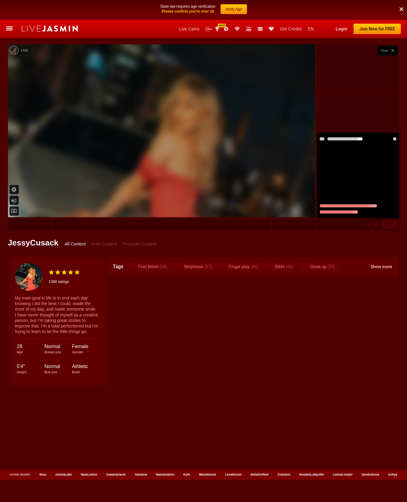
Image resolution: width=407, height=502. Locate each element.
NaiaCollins (89, 455)
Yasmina (141, 455)
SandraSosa (370, 455)
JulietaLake (63, 455)
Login (341, 9)
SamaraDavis (116, 455)
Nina (43, 455)
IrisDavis (284, 455)
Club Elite (237, 9)
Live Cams (189, 9)
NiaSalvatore (165, 455)
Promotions (226, 9)
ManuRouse (207, 455)
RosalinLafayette (311, 455)
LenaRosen (233, 455)
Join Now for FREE (377, 9)
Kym (186, 455)
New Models (208, 9)
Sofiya (392, 455)
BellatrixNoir (260, 455)
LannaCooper (342, 455)
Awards (218, 9)
